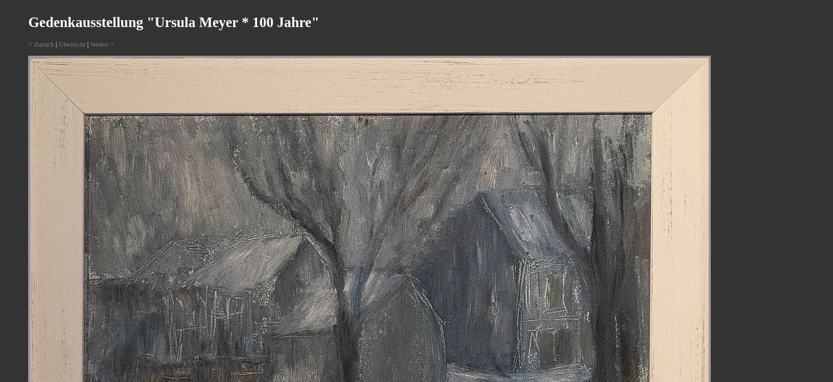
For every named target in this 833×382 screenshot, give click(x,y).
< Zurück (41, 44)
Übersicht (72, 44)
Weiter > (102, 44)
